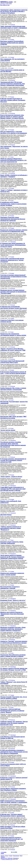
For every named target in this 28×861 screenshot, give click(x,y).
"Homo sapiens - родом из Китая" (11, 476)
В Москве (10, 858)
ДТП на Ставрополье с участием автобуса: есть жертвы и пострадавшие (13, 132)
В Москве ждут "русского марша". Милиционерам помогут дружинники (12, 815)
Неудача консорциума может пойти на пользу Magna (13, 764)
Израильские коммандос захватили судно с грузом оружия (12, 573)
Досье (6, 855)
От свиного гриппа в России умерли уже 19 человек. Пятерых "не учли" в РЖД (13, 669)
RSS (21, 855)
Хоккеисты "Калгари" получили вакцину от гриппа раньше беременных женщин (13, 642)
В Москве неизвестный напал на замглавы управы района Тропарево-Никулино (12, 100)
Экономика (13, 241)
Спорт (12, 68)
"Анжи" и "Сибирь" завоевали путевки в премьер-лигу (13, 190)
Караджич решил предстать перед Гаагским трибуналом (11, 542)
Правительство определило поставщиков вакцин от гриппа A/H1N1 (13, 334)
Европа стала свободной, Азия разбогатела (10, 501)
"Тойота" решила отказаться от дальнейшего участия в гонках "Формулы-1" (10, 528)
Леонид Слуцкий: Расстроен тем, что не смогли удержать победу (13, 697)
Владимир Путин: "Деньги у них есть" (13, 600)
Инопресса (13, 440)
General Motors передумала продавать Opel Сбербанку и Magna (13, 789)
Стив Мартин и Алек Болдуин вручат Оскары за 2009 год (12, 737)
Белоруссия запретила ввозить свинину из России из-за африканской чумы (13, 230)
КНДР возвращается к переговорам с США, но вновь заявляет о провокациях (13, 801)
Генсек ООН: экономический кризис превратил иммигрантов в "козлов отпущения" (12, 260)
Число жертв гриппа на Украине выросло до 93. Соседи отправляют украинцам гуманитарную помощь (12, 557)
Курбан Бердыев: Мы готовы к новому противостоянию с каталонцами (13, 388)
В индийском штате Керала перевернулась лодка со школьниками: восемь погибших (13, 204)
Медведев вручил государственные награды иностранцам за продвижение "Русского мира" (13, 291)
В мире (12, 39)
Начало (2, 855)
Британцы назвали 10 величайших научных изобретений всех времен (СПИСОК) (12, 42)
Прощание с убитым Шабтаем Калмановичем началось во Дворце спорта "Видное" (12, 710)
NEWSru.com (6, 2)
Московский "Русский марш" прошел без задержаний (14, 402)
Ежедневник (16, 855)
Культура (13, 748)
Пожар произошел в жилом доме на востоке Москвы (12, 70)
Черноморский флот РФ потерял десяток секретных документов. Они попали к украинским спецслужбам (12, 83)
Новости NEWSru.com (7, 859)
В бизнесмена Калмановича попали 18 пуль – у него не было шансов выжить (13, 372)
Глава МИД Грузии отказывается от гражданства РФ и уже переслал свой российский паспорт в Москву (12, 489)
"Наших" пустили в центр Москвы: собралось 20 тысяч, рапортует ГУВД (12, 349)
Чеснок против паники (7, 430)
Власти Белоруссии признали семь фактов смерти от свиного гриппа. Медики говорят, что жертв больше (12, 116)
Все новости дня (5, 5)
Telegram (3, 857)
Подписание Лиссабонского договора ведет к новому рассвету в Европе (13, 655)
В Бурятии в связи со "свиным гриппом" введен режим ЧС (14, 778)
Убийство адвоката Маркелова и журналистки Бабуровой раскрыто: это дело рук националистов (13, 160)
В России (13, 24)
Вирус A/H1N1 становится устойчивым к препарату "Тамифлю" (13, 175)
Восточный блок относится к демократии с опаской (10, 587)
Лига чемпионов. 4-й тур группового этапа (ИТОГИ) (12, 59)
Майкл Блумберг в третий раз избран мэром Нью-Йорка (12, 827)
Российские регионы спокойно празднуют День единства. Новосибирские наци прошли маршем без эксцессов (13, 444)
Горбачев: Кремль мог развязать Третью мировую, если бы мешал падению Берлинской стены (14, 723)
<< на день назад (3, 853)
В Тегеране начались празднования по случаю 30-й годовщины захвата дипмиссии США (13, 460)
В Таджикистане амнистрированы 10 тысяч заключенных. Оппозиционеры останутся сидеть (13, 245)
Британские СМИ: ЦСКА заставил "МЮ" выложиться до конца (13, 417)
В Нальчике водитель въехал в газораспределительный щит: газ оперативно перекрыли (11, 839)
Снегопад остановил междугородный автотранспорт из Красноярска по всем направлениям (13, 276)
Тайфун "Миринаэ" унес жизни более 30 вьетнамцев (13, 682)
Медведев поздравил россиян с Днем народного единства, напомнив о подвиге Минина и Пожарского (12, 629)
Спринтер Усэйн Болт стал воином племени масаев (11, 321)
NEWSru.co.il (4, 858)
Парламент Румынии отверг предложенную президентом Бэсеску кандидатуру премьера (12, 219)
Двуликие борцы (6, 514)
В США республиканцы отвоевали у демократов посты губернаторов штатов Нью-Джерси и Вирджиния (13, 752)
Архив (10, 855)
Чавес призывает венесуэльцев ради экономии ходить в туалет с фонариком (13, 27)
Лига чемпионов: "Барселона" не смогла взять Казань (13, 147)
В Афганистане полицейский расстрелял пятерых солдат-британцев (13, 307)
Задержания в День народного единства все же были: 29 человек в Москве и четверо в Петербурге (13, 11)
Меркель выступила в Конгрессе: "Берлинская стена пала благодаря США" (12, 614)
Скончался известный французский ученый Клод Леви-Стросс (12, 361)
